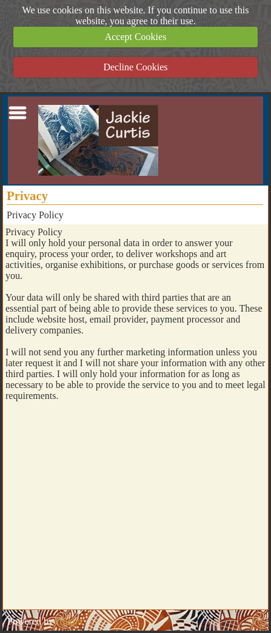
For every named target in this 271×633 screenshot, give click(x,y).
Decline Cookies (135, 67)
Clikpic (70, 621)
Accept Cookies (136, 37)
